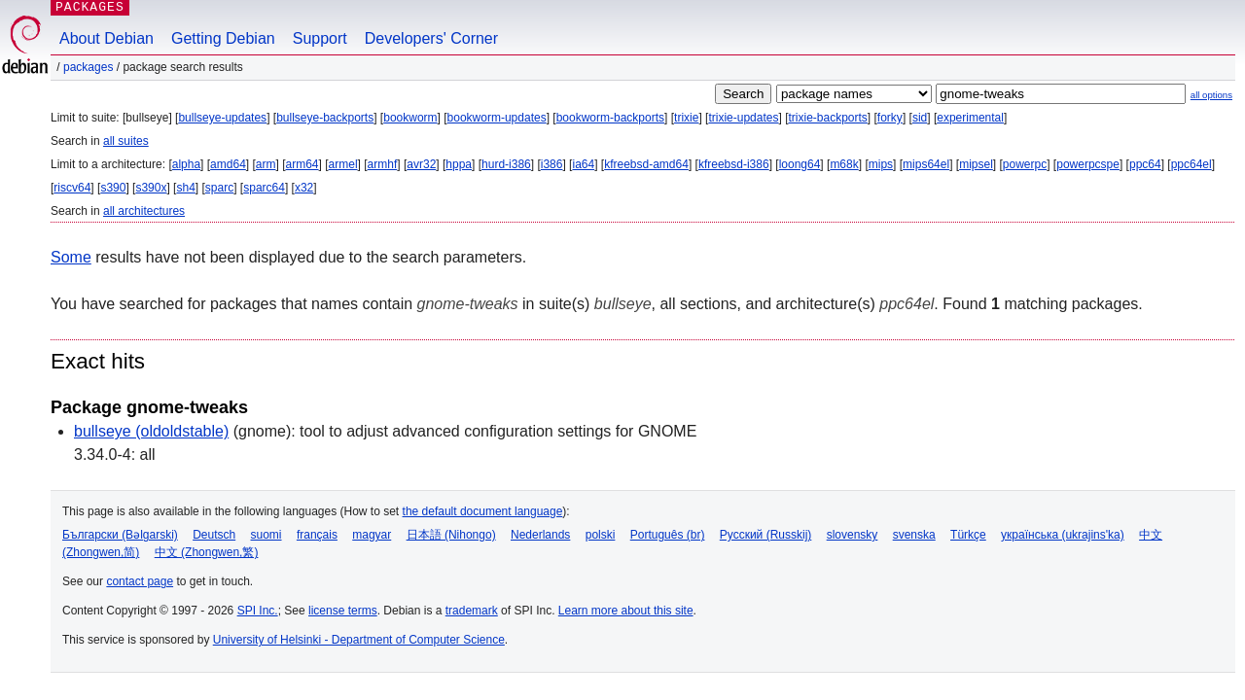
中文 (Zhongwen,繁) (207, 552)
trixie (686, 117)
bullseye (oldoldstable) (151, 431)
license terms (342, 610)
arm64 (302, 164)
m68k (844, 164)
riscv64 (71, 187)
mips (881, 164)
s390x (150, 187)
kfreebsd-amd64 (646, 164)
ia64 (583, 164)
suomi (266, 535)
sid (919, 117)
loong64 (800, 164)
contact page (139, 581)
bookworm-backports (610, 117)
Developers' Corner (431, 38)
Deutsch (214, 535)
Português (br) (667, 535)
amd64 (228, 164)
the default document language (483, 511)
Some (71, 257)
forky (890, 117)
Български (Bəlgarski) (120, 535)
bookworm (410, 117)
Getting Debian (223, 38)
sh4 (185, 187)
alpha (186, 164)
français (317, 535)
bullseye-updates (222, 117)
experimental (970, 117)
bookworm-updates (497, 117)
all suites (126, 141)
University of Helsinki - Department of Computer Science (359, 640)
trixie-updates (743, 117)
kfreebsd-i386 (733, 164)
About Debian (106, 38)
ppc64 (1145, 164)
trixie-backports (827, 117)
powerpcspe (1088, 164)
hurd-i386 (506, 164)
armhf (383, 164)
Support (320, 38)
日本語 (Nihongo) (451, 535)
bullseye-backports (325, 117)
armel (343, 164)
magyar (371, 535)
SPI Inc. (257, 610)
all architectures (144, 211)
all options (1211, 94)
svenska (914, 535)
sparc (219, 187)
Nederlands (540, 535)
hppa (458, 164)
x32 (304, 187)
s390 (112, 187)
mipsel (976, 164)
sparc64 (264, 187)
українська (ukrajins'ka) (1062, 535)
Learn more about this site (626, 610)
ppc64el (1191, 164)
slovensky (852, 535)
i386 (552, 164)
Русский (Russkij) (766, 535)
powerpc (1025, 164)
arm (266, 164)
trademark (471, 610)
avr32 (421, 164)
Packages (88, 67)
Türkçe (968, 535)
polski (601, 535)
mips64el (926, 164)
